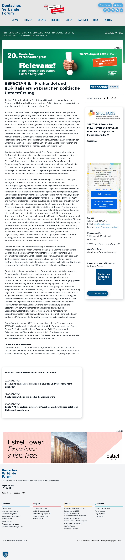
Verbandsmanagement (9, 514)
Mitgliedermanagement (10, 511)
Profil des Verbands (98, 293)
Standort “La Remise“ (71, 529)
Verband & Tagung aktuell (42, 514)
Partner (83, 20)
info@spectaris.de (102, 224)
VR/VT (24, 493)
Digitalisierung (7, 521)
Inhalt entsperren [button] (104, 194)
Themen (27, 20)
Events (42, 20)
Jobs (95, 20)
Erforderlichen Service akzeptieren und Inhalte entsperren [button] (104, 204)
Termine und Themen (40, 516)
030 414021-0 (101, 221)
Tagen (69, 20)
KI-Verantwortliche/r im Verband (75, 516)
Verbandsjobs (100, 511)
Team (119, 541)
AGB (78, 541)
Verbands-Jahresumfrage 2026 (12, 526)
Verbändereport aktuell (41, 511)
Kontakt (5, 493)
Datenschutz (85, 541)
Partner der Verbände (102, 508)
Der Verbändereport (40, 508)
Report (55, 20)
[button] (5, 554)
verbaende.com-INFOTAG (73, 518)
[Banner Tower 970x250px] (62, 434)
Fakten (108, 20)
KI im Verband (6, 508)
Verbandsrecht (7, 519)
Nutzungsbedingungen (108, 541)
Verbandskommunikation (10, 524)
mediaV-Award (38, 519)
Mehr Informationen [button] (104, 189)
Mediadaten (15, 493)
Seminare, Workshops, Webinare (75, 508)
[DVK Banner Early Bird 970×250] (62, 50)
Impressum (95, 541)
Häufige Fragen (69, 526)
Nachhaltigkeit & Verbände (11, 516)
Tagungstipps (100, 514)
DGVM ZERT (99, 516)
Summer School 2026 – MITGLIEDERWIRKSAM (72, 512)
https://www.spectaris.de (107, 227)
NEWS (14, 20)
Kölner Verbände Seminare (73, 523)
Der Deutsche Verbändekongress (75, 521)
